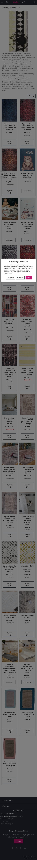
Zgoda (29, 277)
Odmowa (20, 277)
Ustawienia (10, 277)
